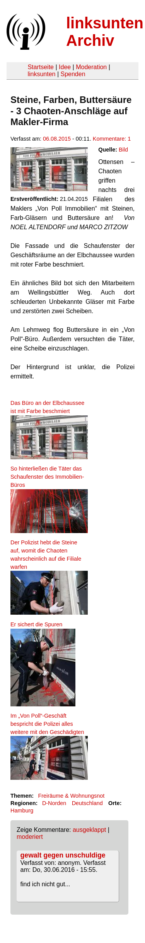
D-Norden (54, 803)
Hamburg (21, 810)
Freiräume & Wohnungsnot (71, 796)
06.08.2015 (57, 139)
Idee (65, 67)
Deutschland (87, 803)
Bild (123, 149)
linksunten (41, 74)
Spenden (72, 74)
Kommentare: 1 (112, 139)
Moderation (91, 67)
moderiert (30, 836)
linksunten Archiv (104, 31)
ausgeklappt (89, 829)
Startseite (40, 67)
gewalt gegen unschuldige (63, 855)
